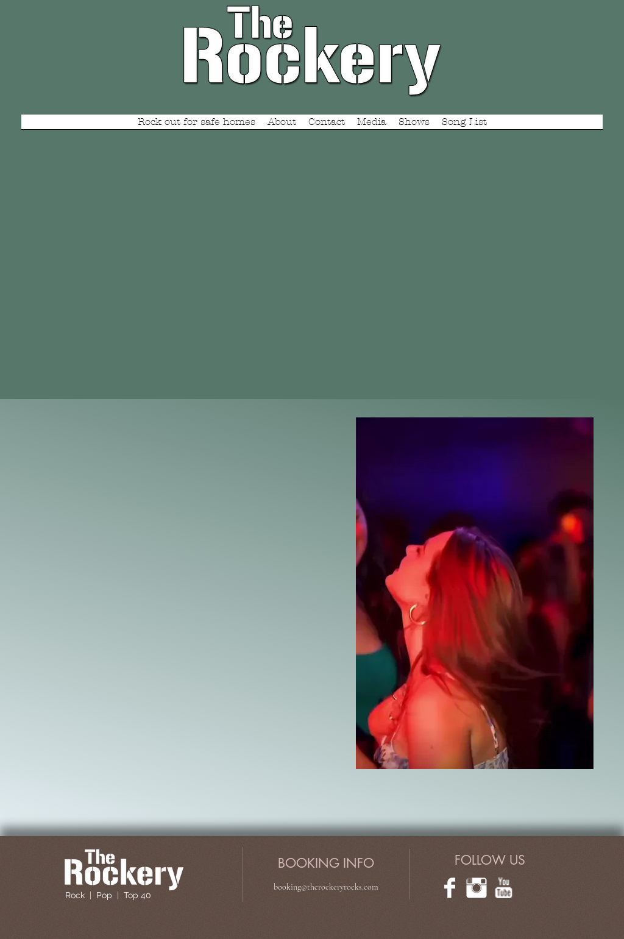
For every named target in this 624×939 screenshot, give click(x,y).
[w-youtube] (503, 887)
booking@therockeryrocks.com (326, 887)
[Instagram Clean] (476, 887)
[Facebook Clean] (449, 887)
